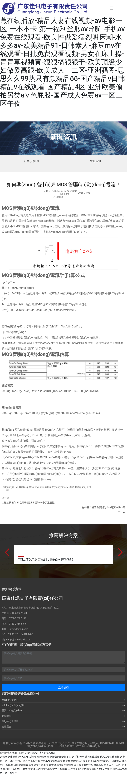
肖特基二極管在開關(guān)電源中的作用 (103, 507)
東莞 (78, 746)
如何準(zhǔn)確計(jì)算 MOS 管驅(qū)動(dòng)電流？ (63, 184)
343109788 (27, 634)
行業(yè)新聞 (32, 161)
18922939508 (19, 613)
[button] (6, 552)
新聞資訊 (63, 137)
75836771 (12, 634)
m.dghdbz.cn (24, 639)
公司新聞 (95, 161)
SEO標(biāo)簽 (91, 746)
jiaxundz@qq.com (18, 629)
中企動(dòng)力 (65, 746)
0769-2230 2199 (18, 618)
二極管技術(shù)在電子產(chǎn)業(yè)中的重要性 (28, 502)
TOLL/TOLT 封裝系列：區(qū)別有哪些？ (46, 559)
